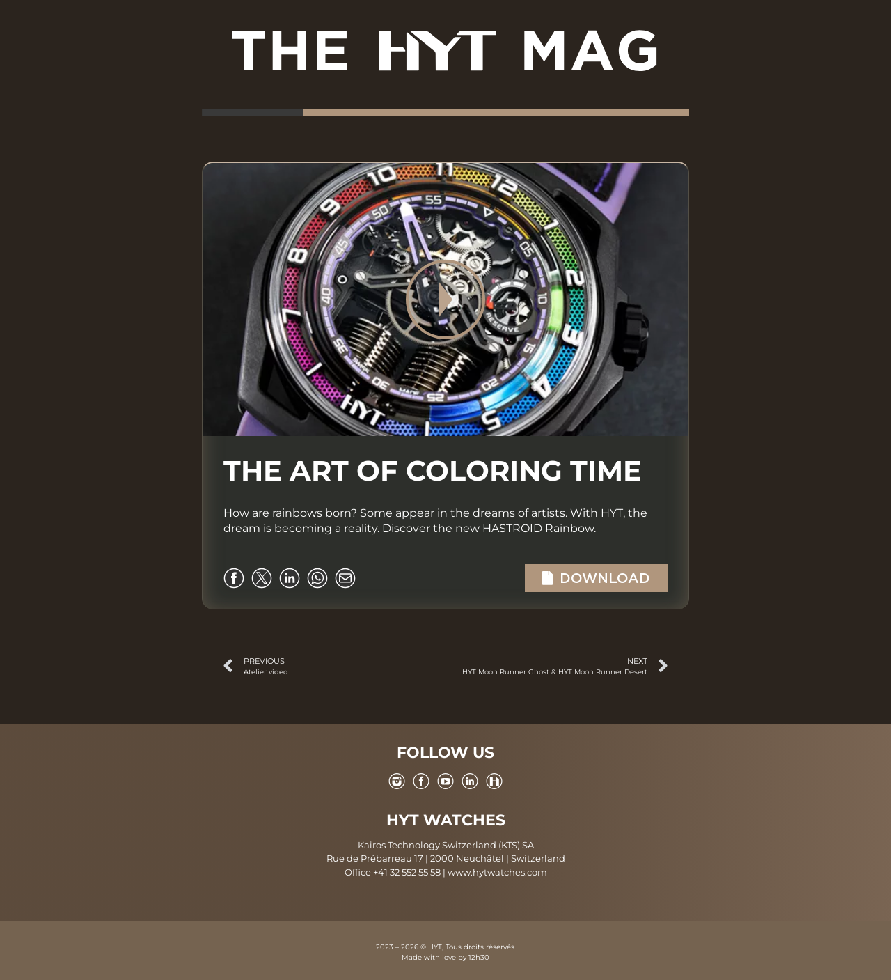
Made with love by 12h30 (445, 957)
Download (596, 577)
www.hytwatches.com (497, 872)
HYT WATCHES (445, 820)
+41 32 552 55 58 (407, 872)
